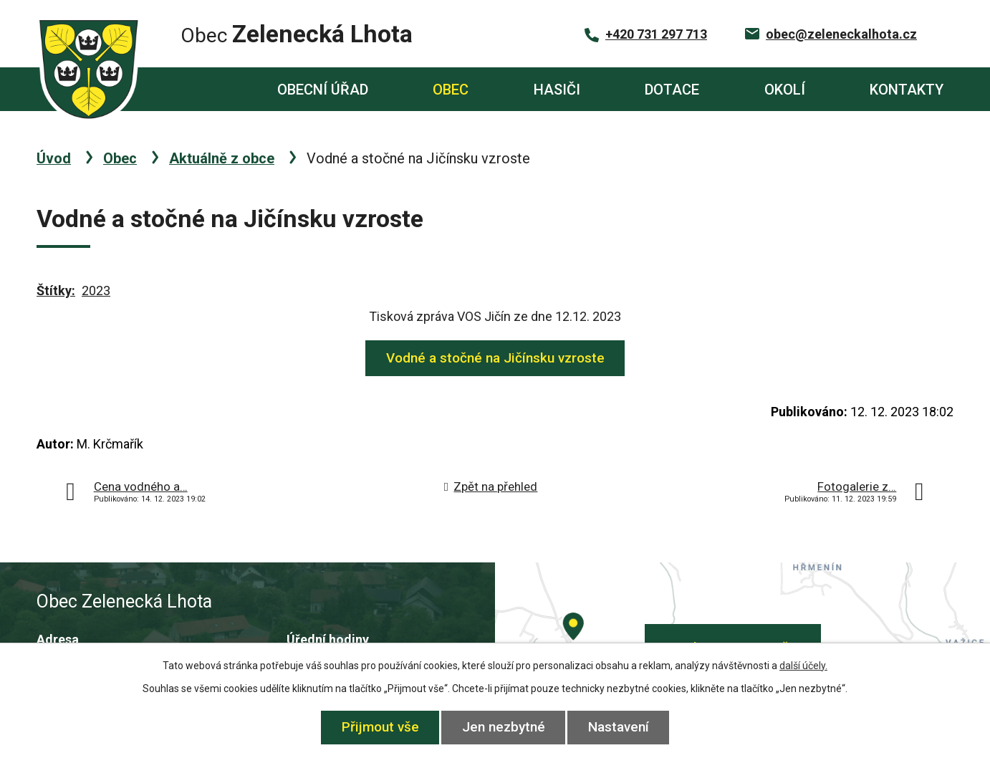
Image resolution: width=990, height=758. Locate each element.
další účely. (803, 665)
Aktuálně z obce (221, 158)
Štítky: (56, 290)
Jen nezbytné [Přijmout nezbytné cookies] (503, 727)
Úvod (191, 89)
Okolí (784, 89)
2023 (96, 290)
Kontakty (906, 89)
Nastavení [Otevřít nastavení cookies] (618, 727)
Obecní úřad (322, 89)
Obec (450, 89)
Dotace (672, 89)
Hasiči (557, 89)
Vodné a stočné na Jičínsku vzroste (495, 358)
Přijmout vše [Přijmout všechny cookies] (380, 727)
